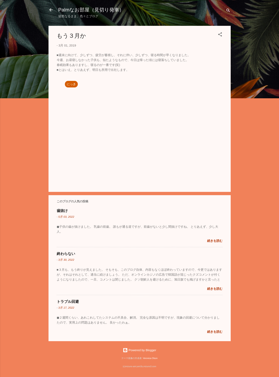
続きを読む (215, 240)
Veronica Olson (150, 358)
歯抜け (62, 211)
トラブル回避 (68, 302)
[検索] (228, 11)
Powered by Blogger (139, 350)
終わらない (66, 254)
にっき (71, 84)
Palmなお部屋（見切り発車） (91, 9)
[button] (220, 35)
